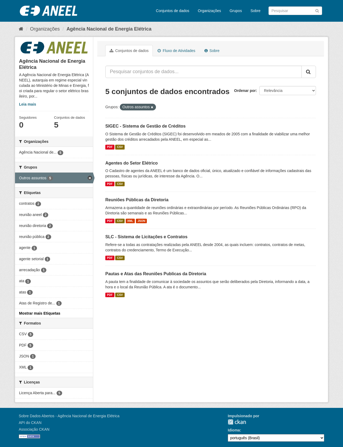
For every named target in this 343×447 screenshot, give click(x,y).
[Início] (21, 29)
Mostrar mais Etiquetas (39, 313)
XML (130, 220)
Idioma (234, 430)
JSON (142, 220)
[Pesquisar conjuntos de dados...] (203, 72)
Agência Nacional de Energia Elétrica (108, 29)
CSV (120, 147)
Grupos (236, 11)
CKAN (237, 422)
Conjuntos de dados (172, 11)
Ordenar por (245, 90)
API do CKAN (30, 422)
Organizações (209, 11)
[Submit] (317, 10)
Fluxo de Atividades (176, 51)
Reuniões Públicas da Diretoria (137, 200)
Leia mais (27, 104)
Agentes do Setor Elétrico (131, 163)
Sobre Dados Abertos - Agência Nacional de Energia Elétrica (69, 416)
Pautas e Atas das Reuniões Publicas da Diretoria (155, 273)
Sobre (255, 11)
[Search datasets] (295, 10)
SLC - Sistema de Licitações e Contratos (146, 236)
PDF (110, 147)
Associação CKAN (34, 429)
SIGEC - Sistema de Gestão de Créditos (145, 126)
